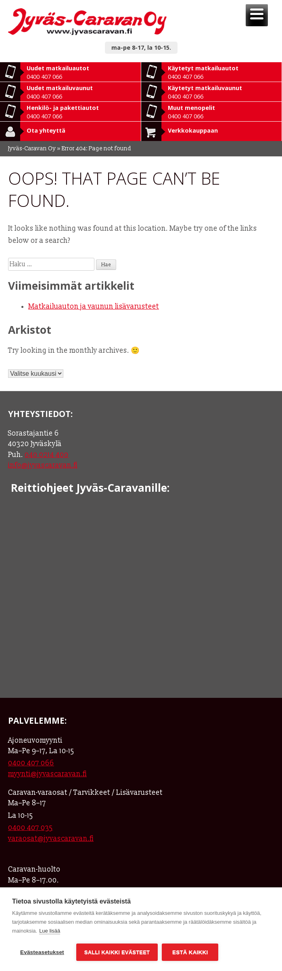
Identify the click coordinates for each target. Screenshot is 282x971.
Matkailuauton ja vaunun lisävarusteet (93, 306)
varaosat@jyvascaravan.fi (51, 838)
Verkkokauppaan (193, 130)
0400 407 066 (31, 763)
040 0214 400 (47, 455)
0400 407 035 (30, 828)
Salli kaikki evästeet (117, 952)
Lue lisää (49, 931)
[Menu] (257, 15)
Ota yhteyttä (46, 130)
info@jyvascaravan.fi (42, 465)
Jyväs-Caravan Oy (32, 148)
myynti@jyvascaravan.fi (47, 774)
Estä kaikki (190, 952)
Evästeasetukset (42, 952)
